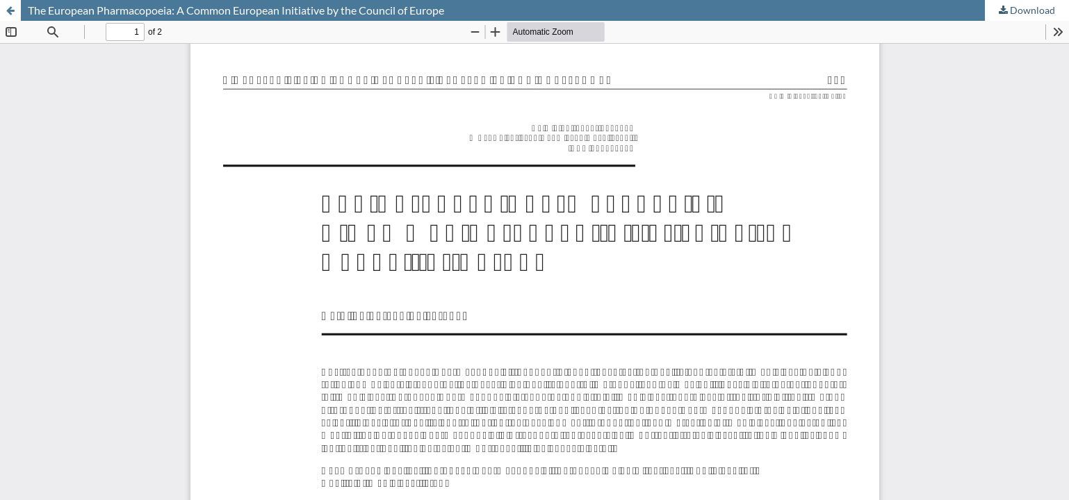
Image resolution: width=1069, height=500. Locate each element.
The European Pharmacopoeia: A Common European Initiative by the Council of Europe (236, 10)
